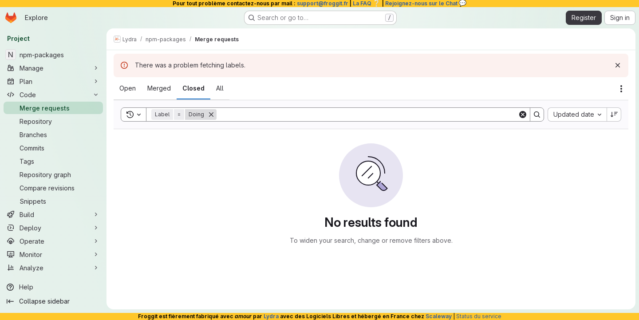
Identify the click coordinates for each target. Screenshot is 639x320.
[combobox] (577, 114)
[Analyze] (53, 267)
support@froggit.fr (322, 3)
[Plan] (53, 81)
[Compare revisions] (53, 188)
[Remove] (211, 114)
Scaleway (439, 316)
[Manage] (53, 68)
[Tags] (53, 161)
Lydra (271, 316)
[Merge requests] (53, 108)
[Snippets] (53, 201)
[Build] (53, 214)
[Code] (53, 94)
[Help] (53, 287)
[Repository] (53, 121)
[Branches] (53, 134)
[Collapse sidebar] (53, 301)
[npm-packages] (53, 54)
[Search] (367, 114)
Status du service (478, 316)
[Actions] (621, 89)
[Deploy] (53, 227)
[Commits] (53, 148)
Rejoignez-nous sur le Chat (426, 3)
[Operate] (53, 241)
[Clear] (522, 114)
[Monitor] (53, 254)
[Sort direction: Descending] (614, 114)
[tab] (128, 88)
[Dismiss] (617, 65)
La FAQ (367, 3)
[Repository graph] (53, 174)
